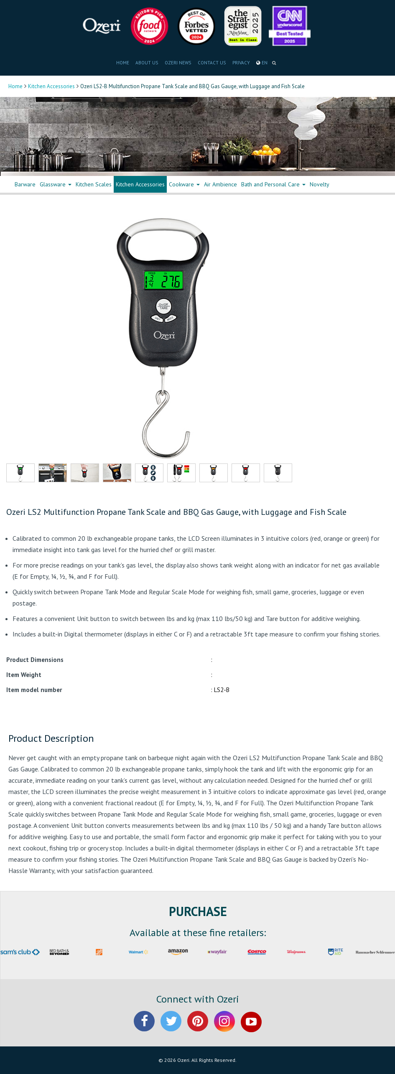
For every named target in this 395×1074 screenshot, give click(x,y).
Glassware (55, 184)
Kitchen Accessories (51, 86)
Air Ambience (220, 184)
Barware (25, 184)
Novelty (319, 184)
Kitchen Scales (94, 184)
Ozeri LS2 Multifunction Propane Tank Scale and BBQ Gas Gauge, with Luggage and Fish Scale (176, 511)
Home (15, 86)
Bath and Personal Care (273, 184)
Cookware (184, 184)
